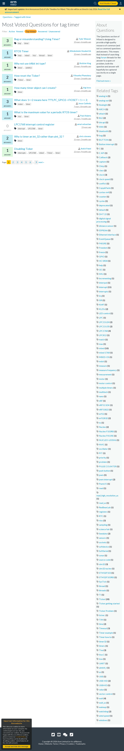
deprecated (104, 205)
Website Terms (51, 744)
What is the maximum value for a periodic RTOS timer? (45, 112)
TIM (101, 619)
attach (102, 113)
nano (101, 396)
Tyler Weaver (84, 39)
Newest (19, 31)
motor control (105, 383)
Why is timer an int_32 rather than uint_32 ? (39, 136)
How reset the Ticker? (27, 75)
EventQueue (104, 239)
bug (19, 43)
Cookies (70, 744)
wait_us (102, 702)
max (101, 344)
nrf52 (101, 414)
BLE (101, 118)
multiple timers (106, 387)
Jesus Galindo (84, 103)
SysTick (102, 581)
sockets (102, 542)
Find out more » (103, 80)
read (101, 488)
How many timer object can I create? (35, 87)
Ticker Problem (106, 611)
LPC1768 (31, 129)
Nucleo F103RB (106, 431)
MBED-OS (104, 357)
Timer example (106, 632)
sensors (102, 538)
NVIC (101, 444)
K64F (101, 304)
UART (102, 663)
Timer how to (105, 637)
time (101, 624)
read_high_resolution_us (107, 495)
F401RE (102, 243)
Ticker (20, 80)
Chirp (101, 166)
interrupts (22, 153)
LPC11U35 (104, 326)
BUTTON (103, 139)
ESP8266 (103, 230)
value (101, 689)
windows (103, 720)
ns (100, 422)
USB (101, 676)
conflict (102, 183)
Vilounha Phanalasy (82, 75)
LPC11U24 (104, 322)
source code (104, 559)
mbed (27, 55)
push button (104, 470)
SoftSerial (103, 551)
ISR (100, 300)
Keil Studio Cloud (108, 3)
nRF (101, 400)
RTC (101, 516)
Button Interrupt (106, 144)
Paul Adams (85, 115)
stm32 (102, 564)
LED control (104, 313)
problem (103, 462)
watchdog (103, 711)
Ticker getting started (109, 603)
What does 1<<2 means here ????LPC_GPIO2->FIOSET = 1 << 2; (51, 99)
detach (102, 209)
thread (41, 55)
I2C (100, 269)
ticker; (102, 615)
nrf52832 (103, 418)
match (102, 339)
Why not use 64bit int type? (30, 63)
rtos (34, 55)
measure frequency (108, 370)
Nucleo (102, 427)
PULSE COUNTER (107, 466)
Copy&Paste (105, 188)
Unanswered (54, 31)
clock (101, 174)
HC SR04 (103, 261)
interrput (103, 282)
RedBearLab (105, 507)
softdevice (104, 546)
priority (102, 457)
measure (103, 366)
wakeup (102, 707)
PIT (101, 453)
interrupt (21, 129)
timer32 (102, 641)
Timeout (103, 628)
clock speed (104, 179)
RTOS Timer (21, 51)
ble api (102, 122)
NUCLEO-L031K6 (107, 440)
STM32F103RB (106, 577)
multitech (103, 392)
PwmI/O (103, 483)
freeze (102, 252)
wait (101, 698)
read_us (102, 503)
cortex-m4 (104, 192)
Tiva (101, 650)
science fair (104, 529)
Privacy (63, 744)
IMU (101, 274)
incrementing (105, 278)
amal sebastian (84, 124)
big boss (87, 87)
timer (26, 43)
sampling (103, 524)
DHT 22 (103, 214)
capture (102, 161)
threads (102, 590)
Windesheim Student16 (80, 51)
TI (100, 594)
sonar (101, 555)
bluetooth (103, 131)
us (100, 672)
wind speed (104, 715)
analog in (103, 96)
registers (103, 511)
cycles (102, 201)
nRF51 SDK (104, 405)
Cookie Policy (21, 737)
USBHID (103, 685)
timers (102, 646)
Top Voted (31, 31)
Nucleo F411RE (106, 435)
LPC (101, 317)
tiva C (101, 654)
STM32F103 (105, 573)
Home (40, 744)
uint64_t (29, 68)
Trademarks (81, 744)
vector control (105, 694)
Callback (103, 157)
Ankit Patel (86, 148)
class (101, 170)
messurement (105, 374)
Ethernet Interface (107, 234)
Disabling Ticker (23, 148)
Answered (42, 31)
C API (101, 153)
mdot (101, 361)
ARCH (102, 109)
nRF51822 (104, 409)
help (19, 55)
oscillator (103, 448)
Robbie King (85, 63)
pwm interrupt (105, 479)
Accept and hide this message (16, 746)
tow (101, 659)
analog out (104, 100)
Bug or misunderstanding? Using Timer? (37, 39)
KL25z (102, 309)
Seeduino (103, 533)
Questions (7, 17)
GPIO (101, 256)
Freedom (103, 247)
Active (12, 31)
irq (100, 295)
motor (20, 104)
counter (102, 196)
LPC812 (103, 335)
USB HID (103, 680)
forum (104, 57)
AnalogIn (103, 105)
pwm (101, 475)
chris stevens (85, 136)
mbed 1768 (104, 352)
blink (101, 126)
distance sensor (106, 226)
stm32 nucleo (105, 568)
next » (41, 162)
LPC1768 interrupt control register (34, 124)
